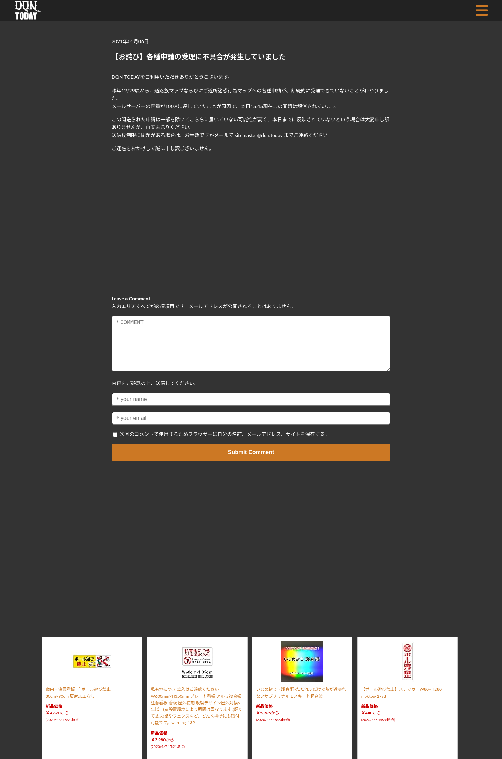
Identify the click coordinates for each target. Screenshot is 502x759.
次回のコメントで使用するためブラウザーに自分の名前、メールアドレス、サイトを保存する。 (225, 434)
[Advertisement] (251, 218)
